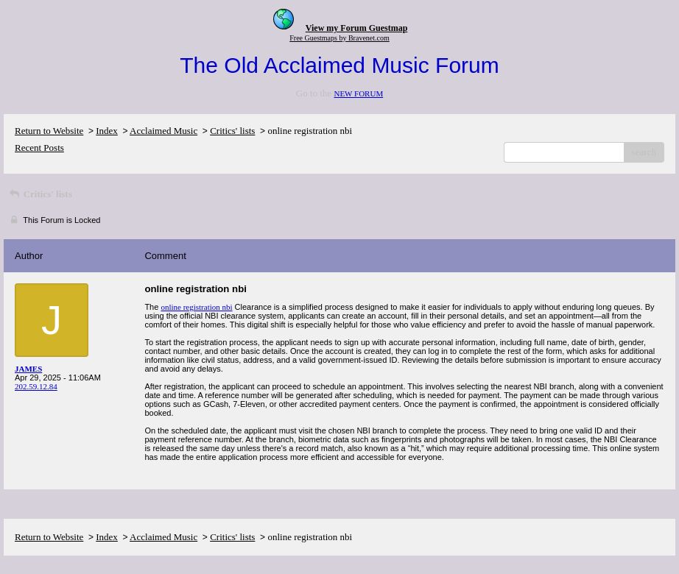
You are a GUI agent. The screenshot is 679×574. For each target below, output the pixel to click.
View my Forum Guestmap (357, 28)
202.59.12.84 (36, 386)
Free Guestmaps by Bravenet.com (339, 38)
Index (107, 130)
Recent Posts (39, 147)
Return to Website (49, 130)
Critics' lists (232, 130)
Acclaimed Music (163, 130)
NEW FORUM (358, 93)
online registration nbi (196, 306)
